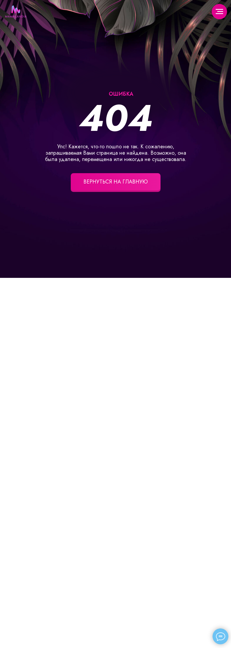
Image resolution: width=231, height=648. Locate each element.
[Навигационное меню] (219, 11)
